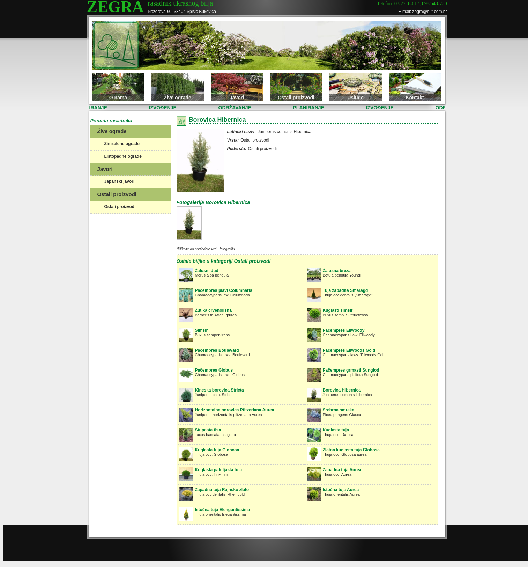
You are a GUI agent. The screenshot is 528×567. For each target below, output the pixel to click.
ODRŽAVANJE (236, 107)
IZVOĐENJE (164, 107)
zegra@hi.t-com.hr (429, 11)
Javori (237, 97)
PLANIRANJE (93, 107)
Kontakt (415, 97)
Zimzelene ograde (122, 143)
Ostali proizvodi (296, 97)
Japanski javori (119, 181)
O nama (118, 97)
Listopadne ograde (123, 156)
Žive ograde (177, 97)
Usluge (355, 97)
